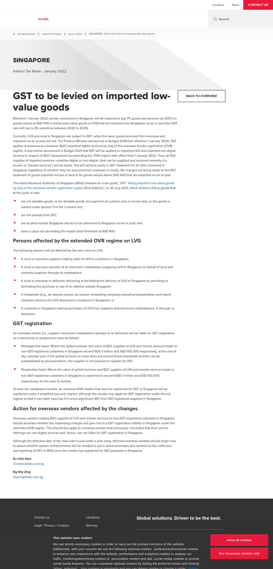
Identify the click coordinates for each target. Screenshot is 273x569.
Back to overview (201, 96)
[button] (258, 5)
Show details (212, 561)
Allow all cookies (239, 507)
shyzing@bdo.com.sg (28, 477)
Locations (218, 5)
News (235, 5)
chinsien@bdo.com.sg (28, 463)
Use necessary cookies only (239, 520)
